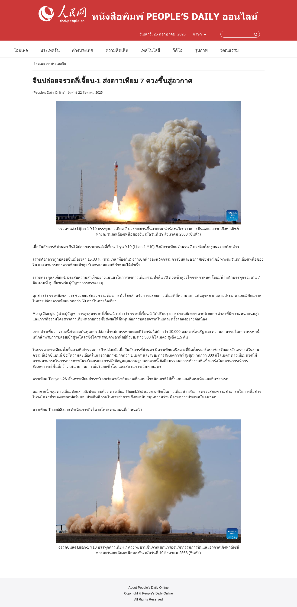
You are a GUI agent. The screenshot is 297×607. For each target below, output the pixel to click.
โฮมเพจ (21, 50)
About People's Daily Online (148, 587)
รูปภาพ (201, 50)
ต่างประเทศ (82, 50)
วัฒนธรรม (229, 50)
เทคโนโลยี (150, 50)
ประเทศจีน (50, 50)
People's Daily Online (49, 92)
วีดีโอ (178, 50)
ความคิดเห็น (117, 50)
